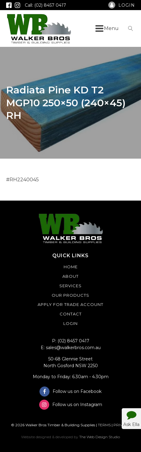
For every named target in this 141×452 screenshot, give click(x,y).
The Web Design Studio (99, 437)
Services (70, 285)
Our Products (70, 295)
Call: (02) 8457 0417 (45, 5)
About (70, 276)
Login (70, 323)
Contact (71, 313)
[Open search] (130, 28)
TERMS (104, 425)
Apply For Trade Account (70, 304)
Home (71, 266)
